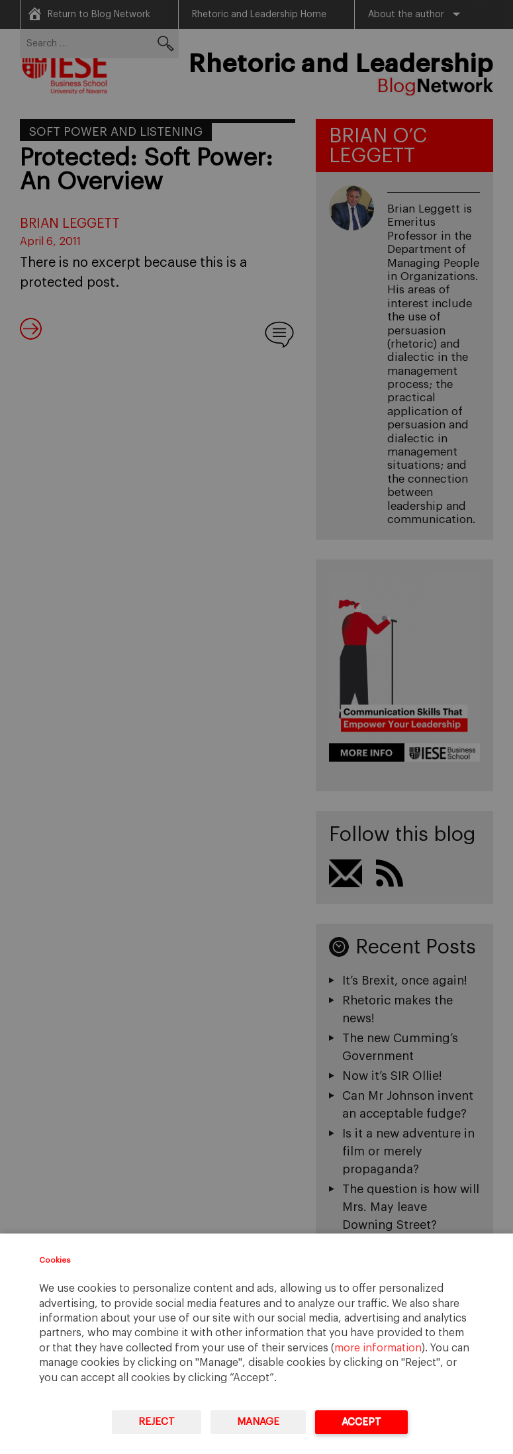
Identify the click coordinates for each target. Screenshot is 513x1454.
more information (378, 1348)
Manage (258, 1422)
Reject (156, 1422)
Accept (361, 1422)
